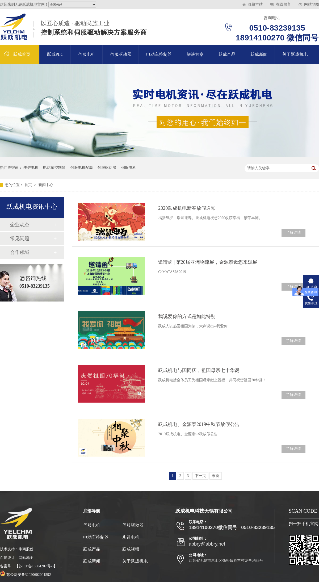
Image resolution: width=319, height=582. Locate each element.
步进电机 (30, 168)
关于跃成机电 (295, 54)
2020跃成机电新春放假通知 (187, 208)
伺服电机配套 (81, 168)
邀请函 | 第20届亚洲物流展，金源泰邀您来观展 (207, 262)
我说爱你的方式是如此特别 (187, 316)
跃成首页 (21, 54)
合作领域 (19, 252)
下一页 (200, 476)
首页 (28, 185)
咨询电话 (271, 17)
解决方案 (195, 54)
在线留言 (283, 4)
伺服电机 (86, 54)
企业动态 (19, 224)
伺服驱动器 (120, 54)
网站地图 (311, 4)
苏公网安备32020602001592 (25, 575)
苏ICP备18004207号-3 (36, 566)
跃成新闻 (258, 54)
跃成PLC (55, 54)
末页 (215, 476)
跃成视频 (130, 549)
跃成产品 (227, 54)
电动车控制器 (159, 54)
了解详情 (293, 233)
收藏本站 (255, 4)
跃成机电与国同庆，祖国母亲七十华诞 (199, 370)
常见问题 (19, 238)
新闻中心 (45, 185)
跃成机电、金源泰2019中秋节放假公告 (199, 424)
